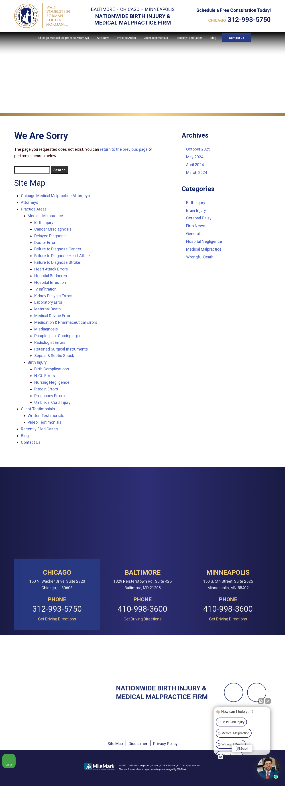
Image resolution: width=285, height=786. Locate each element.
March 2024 (196, 172)
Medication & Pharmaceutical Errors (65, 322)
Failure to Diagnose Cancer (57, 249)
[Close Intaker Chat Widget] (268, 701)
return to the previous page (124, 149)
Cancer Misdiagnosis (52, 229)
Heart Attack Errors (51, 269)
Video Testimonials (44, 422)
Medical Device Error (52, 315)
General (193, 233)
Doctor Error (44, 242)
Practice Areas (126, 42)
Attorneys (103, 42)
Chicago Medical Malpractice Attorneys (63, 42)
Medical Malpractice (45, 215)
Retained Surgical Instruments (61, 349)
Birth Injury (43, 222)
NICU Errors (44, 375)
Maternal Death (47, 309)
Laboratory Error (48, 302)
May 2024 (194, 157)
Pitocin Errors (46, 389)
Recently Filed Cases (189, 42)
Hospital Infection (50, 282)
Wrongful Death (200, 257)
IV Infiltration (45, 289)
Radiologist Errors (49, 342)
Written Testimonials (46, 415)
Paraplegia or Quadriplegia (57, 335)
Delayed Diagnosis (50, 235)
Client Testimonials (156, 42)
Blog (213, 42)
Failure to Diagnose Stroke (57, 262)
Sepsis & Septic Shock (54, 355)
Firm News (195, 225)
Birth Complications (51, 369)
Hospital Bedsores (50, 275)
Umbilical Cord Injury (52, 402)
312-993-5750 (249, 21)
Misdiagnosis (46, 329)
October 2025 (198, 149)
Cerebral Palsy (199, 218)
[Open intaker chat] (220, 757)
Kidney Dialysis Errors (53, 295)
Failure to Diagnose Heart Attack (62, 255)
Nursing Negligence (51, 382)
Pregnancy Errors (49, 395)
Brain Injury (196, 210)
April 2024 (195, 164)
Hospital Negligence (204, 241)
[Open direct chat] (261, 701)
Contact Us (236, 42)
